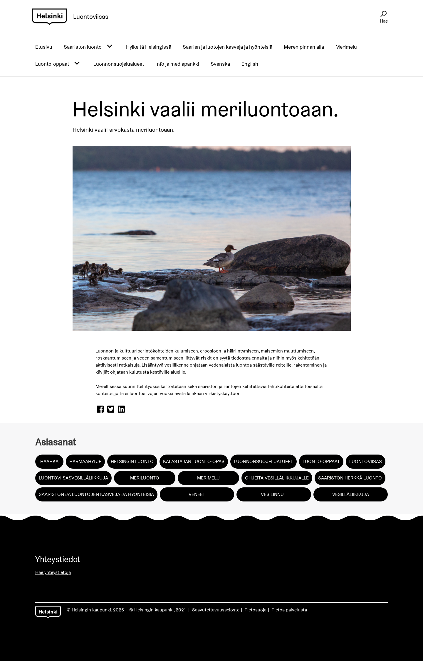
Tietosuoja (255, 610)
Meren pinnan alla (304, 46)
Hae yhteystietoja (53, 572)
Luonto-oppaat (52, 63)
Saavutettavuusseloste (215, 610)
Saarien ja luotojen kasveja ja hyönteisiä (227, 46)
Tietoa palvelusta (289, 610)
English (249, 63)
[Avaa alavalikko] (109, 46)
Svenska (220, 63)
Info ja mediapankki (177, 63)
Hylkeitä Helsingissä (148, 46)
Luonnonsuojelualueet (118, 63)
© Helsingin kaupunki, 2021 (158, 610)
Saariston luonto (83, 46)
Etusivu (43, 46)
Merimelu (346, 46)
